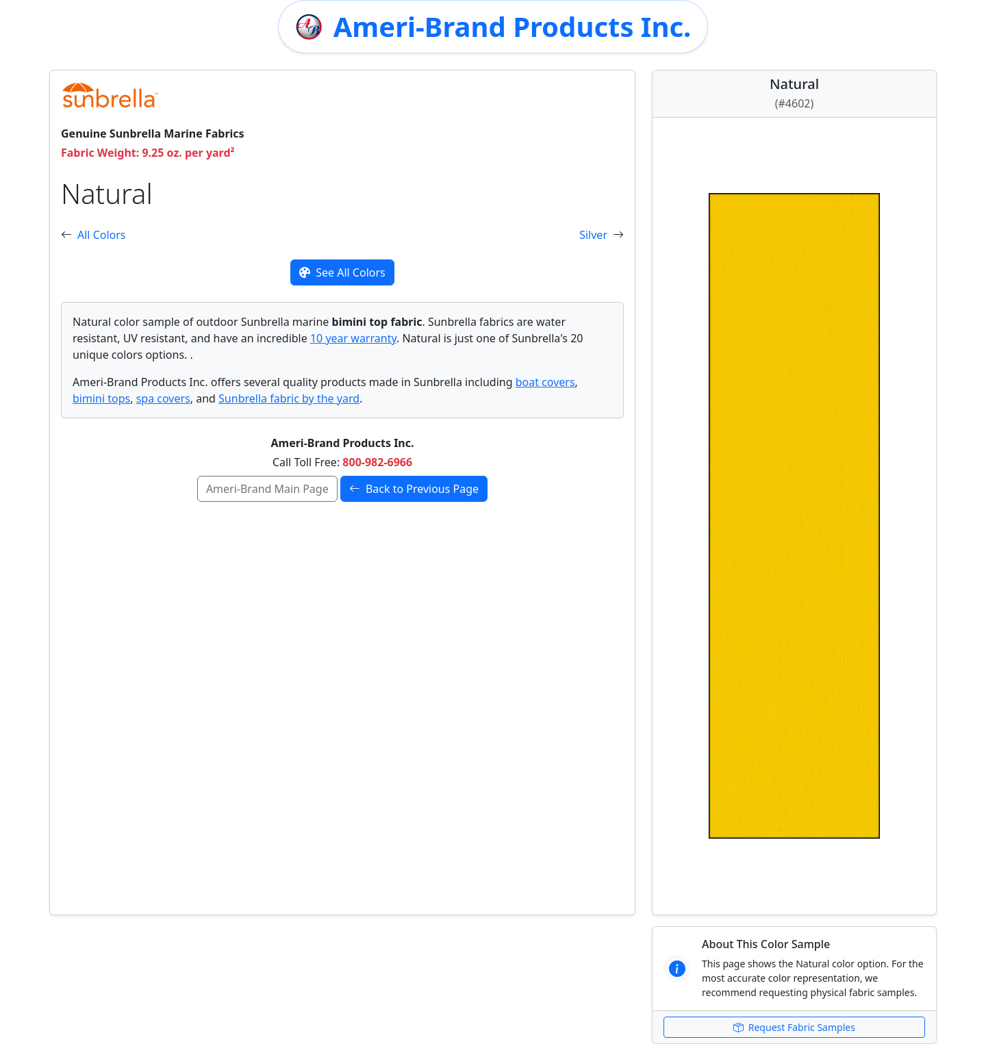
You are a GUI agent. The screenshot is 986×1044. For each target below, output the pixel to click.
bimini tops (101, 398)
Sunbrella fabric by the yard (288, 398)
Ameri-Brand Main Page (267, 488)
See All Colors (342, 272)
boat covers (545, 382)
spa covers (163, 398)
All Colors (101, 234)
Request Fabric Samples (794, 1027)
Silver (593, 234)
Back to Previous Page (414, 488)
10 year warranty (353, 338)
